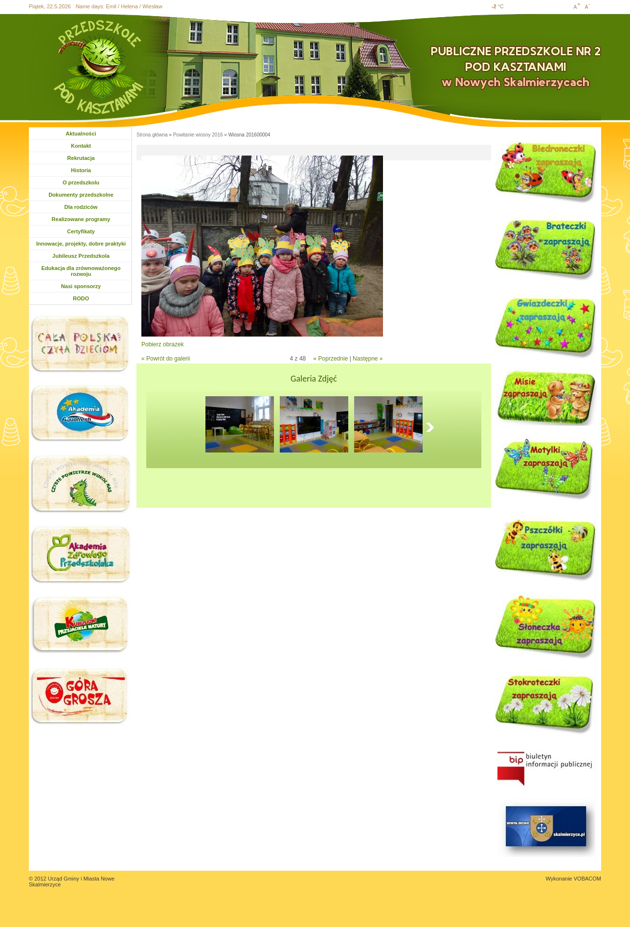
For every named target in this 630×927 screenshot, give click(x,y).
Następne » (367, 358)
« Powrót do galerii (165, 358)
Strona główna (152, 134)
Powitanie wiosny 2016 (198, 134)
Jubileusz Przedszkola (81, 256)
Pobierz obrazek (162, 344)
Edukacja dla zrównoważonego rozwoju (81, 271)
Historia (81, 170)
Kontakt (81, 146)
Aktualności (81, 133)
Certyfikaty (81, 231)
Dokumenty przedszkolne (80, 195)
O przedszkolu (81, 182)
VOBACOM (587, 879)
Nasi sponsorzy (81, 286)
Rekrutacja (80, 158)
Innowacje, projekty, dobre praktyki (81, 244)
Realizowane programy (81, 219)
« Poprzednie (331, 358)
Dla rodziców (82, 207)
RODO (81, 298)
